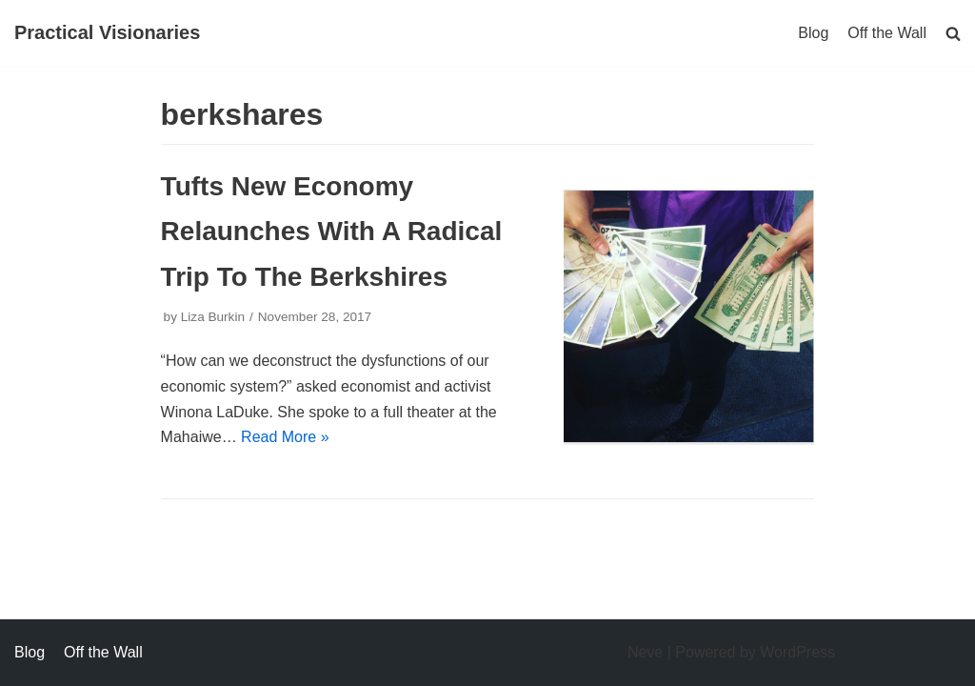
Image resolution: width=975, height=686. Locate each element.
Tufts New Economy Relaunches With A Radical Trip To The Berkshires (332, 231)
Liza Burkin (213, 317)
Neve (645, 652)
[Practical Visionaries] (107, 33)
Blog (813, 33)
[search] (953, 32)
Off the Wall (886, 33)
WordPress (797, 652)
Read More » (285, 437)
